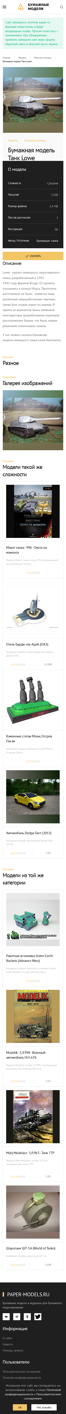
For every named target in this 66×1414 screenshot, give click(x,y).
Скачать (33, 256)
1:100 (48, 1264)
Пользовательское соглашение (21, 1371)
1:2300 (48, 664)
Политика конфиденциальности (22, 1378)
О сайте (7, 1338)
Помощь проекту (13, 1350)
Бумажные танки (47, 241)
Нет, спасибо (44, 1407)
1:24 (48, 853)
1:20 (48, 1176)
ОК (20, 1407)
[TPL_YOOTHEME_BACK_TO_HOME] (33, 7)
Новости (8, 1344)
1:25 (48, 1081)
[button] (4, 7)
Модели (12, 140)
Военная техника (35, 140)
